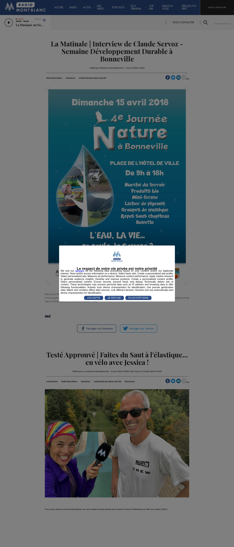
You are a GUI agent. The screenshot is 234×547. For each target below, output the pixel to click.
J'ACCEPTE (93, 298)
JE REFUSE (114, 298)
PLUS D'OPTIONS (138, 298)
